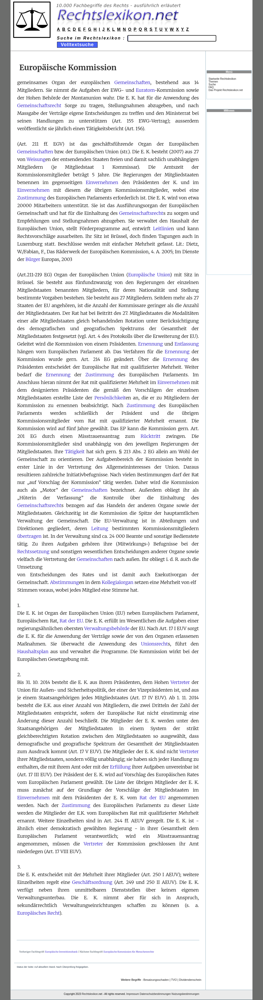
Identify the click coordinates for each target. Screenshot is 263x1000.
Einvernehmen (102, 182)
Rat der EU (71, 621)
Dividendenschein (190, 979)
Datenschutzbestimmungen (155, 994)
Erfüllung (120, 767)
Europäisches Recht (38, 913)
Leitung (99, 528)
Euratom (145, 90)
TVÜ (174, 979)
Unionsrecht (154, 644)
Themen (213, 81)
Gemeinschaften (133, 82)
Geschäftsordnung (92, 882)
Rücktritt (150, 436)
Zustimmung (31, 198)
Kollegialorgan (117, 582)
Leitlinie (162, 228)
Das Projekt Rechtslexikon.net (226, 90)
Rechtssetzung (33, 551)
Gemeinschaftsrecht (39, 105)
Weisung (36, 159)
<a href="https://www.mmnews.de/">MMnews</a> (229, 193)
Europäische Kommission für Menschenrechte (129, 951)
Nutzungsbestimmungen (185, 994)
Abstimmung (64, 582)
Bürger (32, 259)
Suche (212, 84)
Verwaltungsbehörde (106, 628)
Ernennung (150, 344)
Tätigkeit (74, 451)
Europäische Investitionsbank (61, 951)
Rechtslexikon (90, 994)
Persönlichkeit (110, 398)
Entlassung (186, 344)
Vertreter (180, 682)
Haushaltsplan (33, 651)
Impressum (132, 994)
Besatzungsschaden (156, 979)
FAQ (211, 87)
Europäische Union (149, 275)
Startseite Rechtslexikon (222, 78)
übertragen (29, 536)
